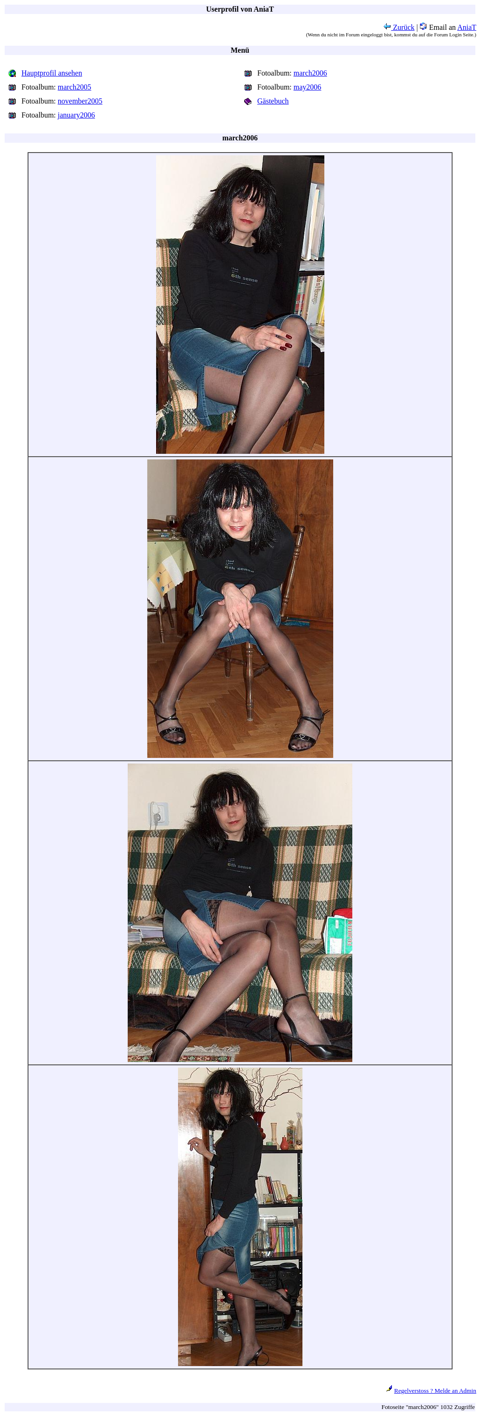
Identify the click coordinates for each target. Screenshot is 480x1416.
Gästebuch (273, 101)
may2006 (308, 87)
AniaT (466, 27)
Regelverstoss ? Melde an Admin (435, 1390)
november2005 (80, 101)
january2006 (76, 115)
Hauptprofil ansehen (51, 73)
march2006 (310, 73)
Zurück (399, 27)
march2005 (74, 87)
